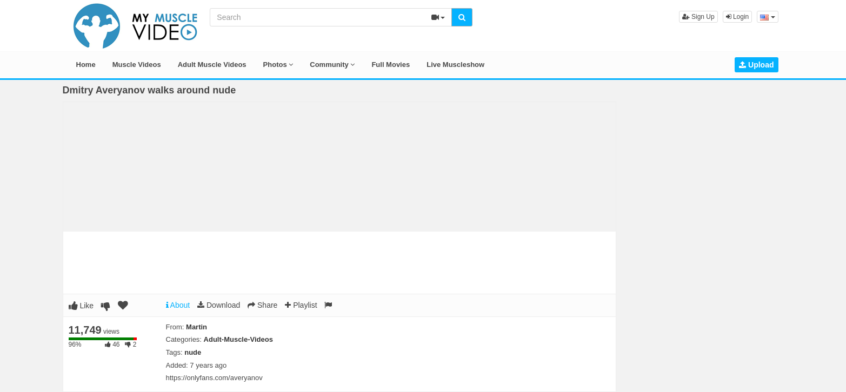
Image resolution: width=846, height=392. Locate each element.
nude (192, 352)
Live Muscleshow (455, 64)
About (178, 305)
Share (262, 305)
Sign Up (698, 17)
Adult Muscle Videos (212, 64)
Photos (278, 64)
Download (218, 305)
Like (81, 305)
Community (332, 64)
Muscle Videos (136, 64)
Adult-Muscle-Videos (238, 339)
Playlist (301, 305)
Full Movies (390, 64)
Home (86, 64)
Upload (756, 64)
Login (737, 17)
